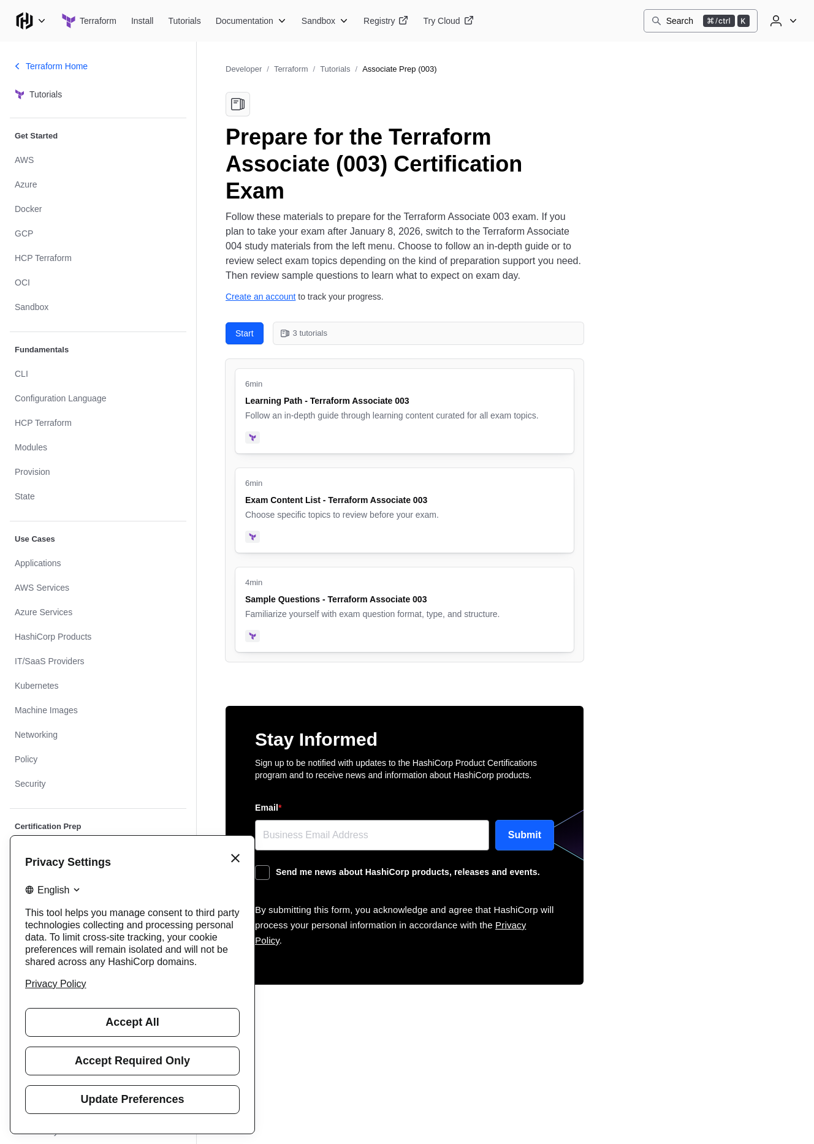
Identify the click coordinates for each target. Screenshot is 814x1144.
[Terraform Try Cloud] (448, 21)
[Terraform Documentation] (251, 21)
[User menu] (782, 21)
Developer (244, 69)
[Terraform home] (88, 20)
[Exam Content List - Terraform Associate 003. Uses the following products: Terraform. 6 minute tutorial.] (404, 510)
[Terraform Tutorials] (184, 21)
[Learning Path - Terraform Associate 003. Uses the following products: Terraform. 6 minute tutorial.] (404, 411)
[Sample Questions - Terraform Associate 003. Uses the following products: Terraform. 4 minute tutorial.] (404, 609)
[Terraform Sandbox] (325, 21)
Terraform (291, 69)
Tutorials (335, 69)
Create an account (260, 296)
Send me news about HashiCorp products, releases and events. (408, 872)
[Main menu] (31, 21)
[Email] (372, 835)
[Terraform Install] (142, 21)
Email (268, 808)
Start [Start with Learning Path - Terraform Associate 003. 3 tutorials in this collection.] (244, 333)
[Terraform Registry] (386, 21)
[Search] (701, 20)
